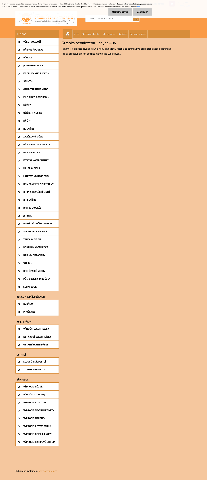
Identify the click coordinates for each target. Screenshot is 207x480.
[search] (136, 19)
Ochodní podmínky (90, 33)
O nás (76, 33)
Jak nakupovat (109, 33)
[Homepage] (68, 34)
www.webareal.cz (48, 471)
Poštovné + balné (138, 33)
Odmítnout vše (120, 12)
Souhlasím (142, 12)
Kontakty (122, 33)
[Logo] (46, 18)
